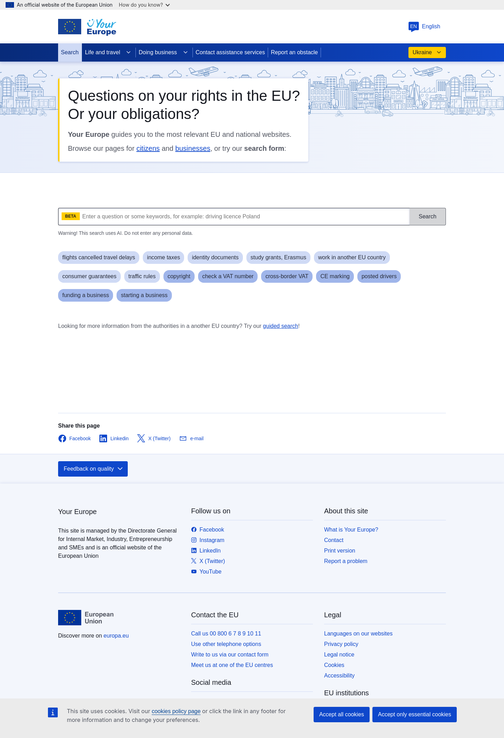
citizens (148, 148)
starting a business (144, 295)
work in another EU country (352, 257)
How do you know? (144, 5)
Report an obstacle (294, 52)
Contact (333, 540)
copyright (179, 276)
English (424, 26)
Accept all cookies (341, 714)
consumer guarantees (89, 276)
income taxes (163, 257)
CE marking (335, 276)
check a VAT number (228, 276)
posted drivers (379, 276)
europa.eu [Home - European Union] (116, 636)
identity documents (215, 257)
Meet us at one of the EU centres (232, 665)
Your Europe (77, 511)
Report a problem (346, 561)
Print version (339, 551)
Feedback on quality (94, 468)
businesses (192, 148)
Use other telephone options (226, 644)
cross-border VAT (286, 276)
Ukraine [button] (427, 52)
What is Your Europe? (351, 530)
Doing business (163, 52)
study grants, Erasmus (278, 257)
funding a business (85, 295)
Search (70, 52)
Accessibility (339, 676)
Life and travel (108, 52)
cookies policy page (176, 711)
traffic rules (142, 276)
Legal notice (339, 655)
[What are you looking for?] (234, 216)
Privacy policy (341, 644)
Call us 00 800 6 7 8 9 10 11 (226, 634)
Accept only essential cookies (414, 714)
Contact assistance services (230, 52)
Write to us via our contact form (229, 655)
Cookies (334, 665)
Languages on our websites (358, 634)
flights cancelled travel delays (98, 257)
